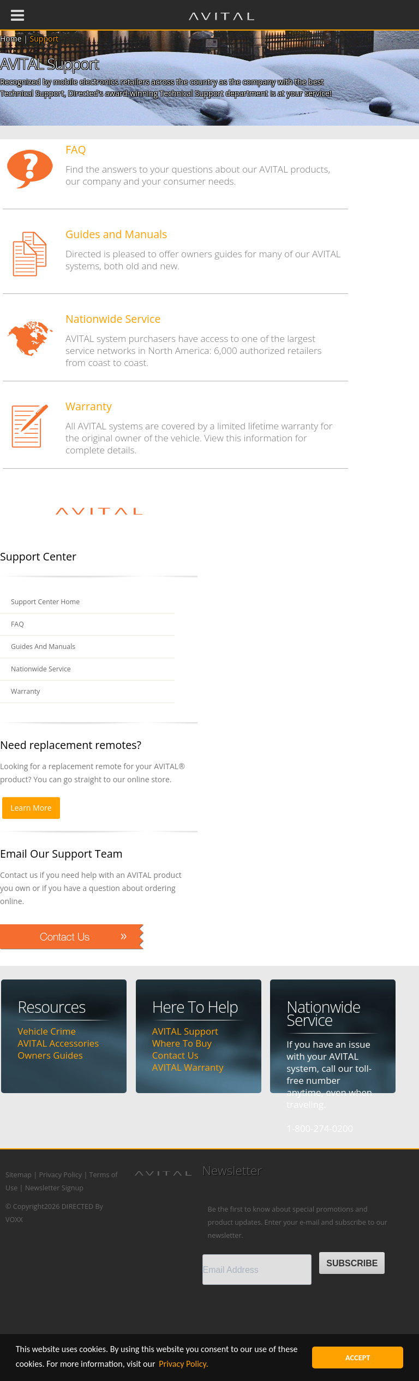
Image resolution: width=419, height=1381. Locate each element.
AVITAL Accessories (58, 1043)
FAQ (17, 624)
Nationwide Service (41, 669)
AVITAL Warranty (188, 1067)
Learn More (31, 807)
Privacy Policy (60, 1174)
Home (11, 38)
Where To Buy (182, 1043)
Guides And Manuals (44, 646)
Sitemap (18, 1174)
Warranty (25, 691)
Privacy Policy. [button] (183, 1364)
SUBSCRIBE (352, 1263)
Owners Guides (49, 1055)
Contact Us (175, 1055)
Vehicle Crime (46, 1031)
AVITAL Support (185, 1031)
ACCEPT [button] (357, 1357)
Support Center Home (46, 601)
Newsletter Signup (54, 1188)
